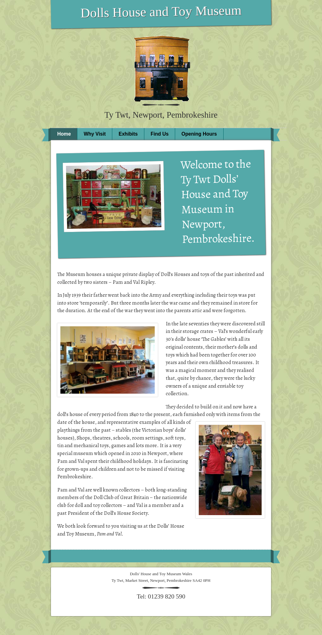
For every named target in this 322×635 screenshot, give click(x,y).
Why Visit (95, 134)
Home (64, 134)
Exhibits (128, 134)
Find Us (160, 134)
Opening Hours (199, 134)
